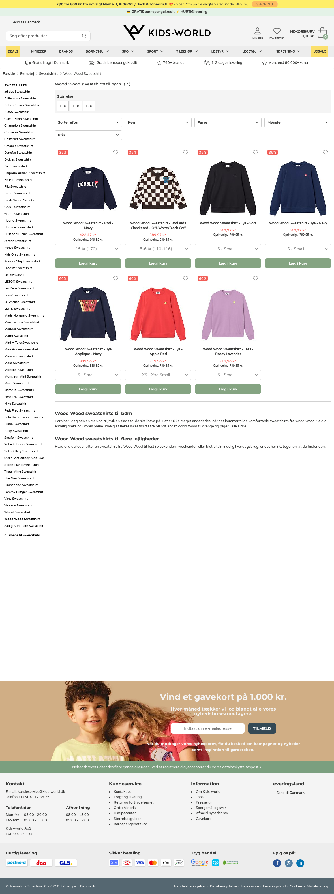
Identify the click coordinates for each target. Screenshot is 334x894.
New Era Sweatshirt (18, 397)
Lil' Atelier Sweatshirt (19, 302)
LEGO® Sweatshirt (18, 281)
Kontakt (15, 784)
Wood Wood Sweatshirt (82, 74)
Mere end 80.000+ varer (285, 63)
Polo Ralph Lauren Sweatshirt (26, 417)
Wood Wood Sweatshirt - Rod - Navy (88, 225)
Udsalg (319, 51)
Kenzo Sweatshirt (17, 248)
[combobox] (88, 249)
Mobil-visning (317, 886)
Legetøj (252, 51)
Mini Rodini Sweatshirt (21, 349)
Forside (9, 74)
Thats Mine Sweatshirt (20, 471)
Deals (13, 51)
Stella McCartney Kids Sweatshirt (26, 458)
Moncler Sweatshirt (18, 370)
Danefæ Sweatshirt (18, 153)
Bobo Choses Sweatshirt (22, 105)
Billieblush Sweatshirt (20, 98)
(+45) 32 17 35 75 (34, 797)
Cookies (296, 886)
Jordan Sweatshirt (17, 241)
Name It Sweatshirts (19, 390)
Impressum (250, 886)
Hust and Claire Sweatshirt (23, 234)
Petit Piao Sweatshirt (19, 410)
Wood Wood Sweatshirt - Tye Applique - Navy (88, 351)
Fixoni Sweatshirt (17, 193)
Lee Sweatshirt (15, 275)
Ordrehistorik (125, 808)
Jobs (200, 797)
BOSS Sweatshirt (16, 112)
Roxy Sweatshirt (16, 431)
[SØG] (84, 36)
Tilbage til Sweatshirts (22, 535)
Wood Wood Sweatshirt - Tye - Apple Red (158, 351)
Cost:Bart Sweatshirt (19, 139)
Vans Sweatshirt (16, 499)
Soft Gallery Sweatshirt (21, 451)
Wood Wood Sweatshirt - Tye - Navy (298, 223)
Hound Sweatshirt (17, 220)
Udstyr (220, 51)
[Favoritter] (116, 152)
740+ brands (170, 63)
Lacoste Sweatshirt (18, 268)
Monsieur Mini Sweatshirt (23, 376)
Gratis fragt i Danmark (47, 63)
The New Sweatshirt (19, 478)
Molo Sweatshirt (16, 363)
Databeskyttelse (223, 886)
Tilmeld (262, 728)
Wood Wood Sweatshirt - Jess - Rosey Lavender (228, 351)
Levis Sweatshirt (16, 295)
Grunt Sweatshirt (16, 214)
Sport (155, 51)
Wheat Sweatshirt (17, 512)
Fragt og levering (128, 797)
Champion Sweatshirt (20, 125)
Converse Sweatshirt (19, 132)
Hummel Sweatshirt (18, 227)
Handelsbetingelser (190, 886)
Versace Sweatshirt (18, 505)
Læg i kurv (88, 263)
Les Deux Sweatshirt (19, 288)
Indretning (287, 51)
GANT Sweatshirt (17, 207)
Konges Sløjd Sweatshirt (22, 261)
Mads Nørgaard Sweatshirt (24, 315)
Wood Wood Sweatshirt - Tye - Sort (228, 223)
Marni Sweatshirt (16, 336)
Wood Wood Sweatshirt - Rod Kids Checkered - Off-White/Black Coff (158, 225)
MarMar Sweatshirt (18, 329)
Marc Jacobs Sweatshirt (21, 322)
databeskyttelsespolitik (241, 767)
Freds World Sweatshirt (21, 200)
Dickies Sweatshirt (17, 159)
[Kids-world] (167, 33)
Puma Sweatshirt (16, 424)
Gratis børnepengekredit (113, 63)
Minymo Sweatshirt (18, 356)
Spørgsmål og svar (211, 808)
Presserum (204, 802)
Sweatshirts (48, 74)
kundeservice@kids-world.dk (41, 792)
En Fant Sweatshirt (18, 180)
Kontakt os (122, 792)
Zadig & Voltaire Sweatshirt (24, 526)
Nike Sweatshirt (15, 404)
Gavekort (203, 819)
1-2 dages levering (223, 62)
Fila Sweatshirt (15, 187)
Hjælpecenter (125, 813)
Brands (66, 51)
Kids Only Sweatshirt (19, 254)
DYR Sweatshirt (15, 166)
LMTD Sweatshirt (17, 309)
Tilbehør (187, 51)
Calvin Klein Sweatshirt (21, 119)
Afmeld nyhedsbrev (212, 813)
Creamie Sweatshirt (18, 146)
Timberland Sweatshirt (21, 485)
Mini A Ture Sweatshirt (21, 343)
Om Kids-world (208, 792)
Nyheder (38, 51)
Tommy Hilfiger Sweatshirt (23, 492)
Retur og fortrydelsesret (134, 802)
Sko (128, 51)
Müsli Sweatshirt (16, 383)
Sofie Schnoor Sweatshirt (23, 444)
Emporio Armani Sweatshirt (24, 173)
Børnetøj (97, 51)
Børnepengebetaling (130, 824)
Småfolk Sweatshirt (18, 438)
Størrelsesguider (127, 819)
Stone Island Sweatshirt (21, 465)
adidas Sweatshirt (17, 92)
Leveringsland (274, 886)
